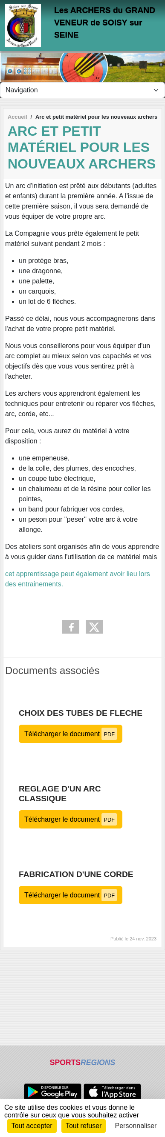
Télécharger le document (70, 734)
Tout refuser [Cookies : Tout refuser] (83, 1125)
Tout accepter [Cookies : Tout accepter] (32, 1125)
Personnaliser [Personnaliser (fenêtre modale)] (136, 1125)
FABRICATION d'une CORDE (76, 874)
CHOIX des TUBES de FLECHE (80, 712)
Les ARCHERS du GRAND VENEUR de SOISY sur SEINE (104, 22)
